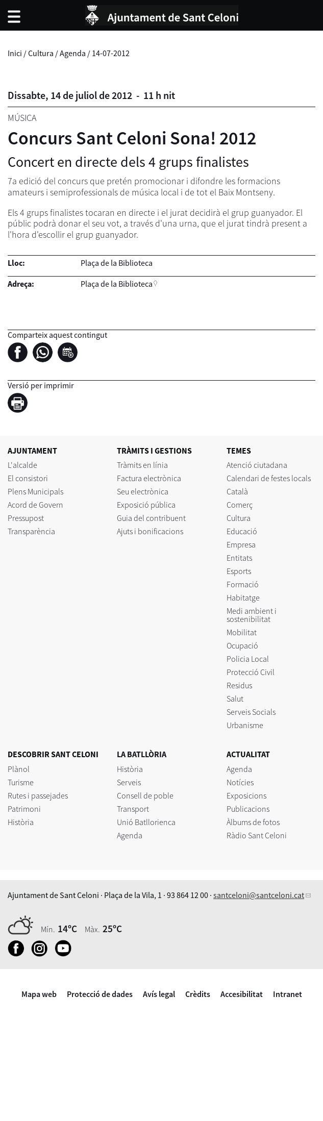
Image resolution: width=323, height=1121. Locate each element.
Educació (242, 531)
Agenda (73, 53)
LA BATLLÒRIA (141, 754)
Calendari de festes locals (269, 478)
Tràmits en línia (142, 465)
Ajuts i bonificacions (150, 531)
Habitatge (243, 597)
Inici (15, 53)
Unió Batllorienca (146, 822)
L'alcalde (22, 465)
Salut (235, 698)
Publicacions (248, 809)
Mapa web (39, 994)
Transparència (31, 531)
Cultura (41, 53)
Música (22, 117)
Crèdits (197, 994)
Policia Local (248, 659)
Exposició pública (146, 505)
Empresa (241, 544)
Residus (239, 685)
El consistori (28, 478)
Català (237, 491)
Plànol (19, 769)
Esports (239, 571)
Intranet (287, 994)
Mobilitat (242, 632)
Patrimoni (24, 809)
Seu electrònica (142, 491)
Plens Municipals (35, 491)
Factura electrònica (149, 478)
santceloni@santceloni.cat (258, 895)
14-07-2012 (111, 53)
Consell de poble (145, 795)
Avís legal (159, 994)
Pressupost (26, 518)
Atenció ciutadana (257, 465)
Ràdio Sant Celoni (257, 835)
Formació (243, 584)
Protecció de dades (100, 994)
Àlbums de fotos (253, 822)
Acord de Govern (35, 505)
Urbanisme (245, 725)
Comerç (240, 505)
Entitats (239, 558)
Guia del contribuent (151, 518)
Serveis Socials (251, 712)
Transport (133, 809)
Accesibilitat (241, 994)
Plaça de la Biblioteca (117, 284)
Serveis (129, 782)
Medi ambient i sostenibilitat (252, 615)
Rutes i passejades (38, 795)
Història (21, 822)
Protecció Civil (251, 672)
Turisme (21, 782)
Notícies (240, 782)
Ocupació (242, 645)
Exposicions (246, 795)
